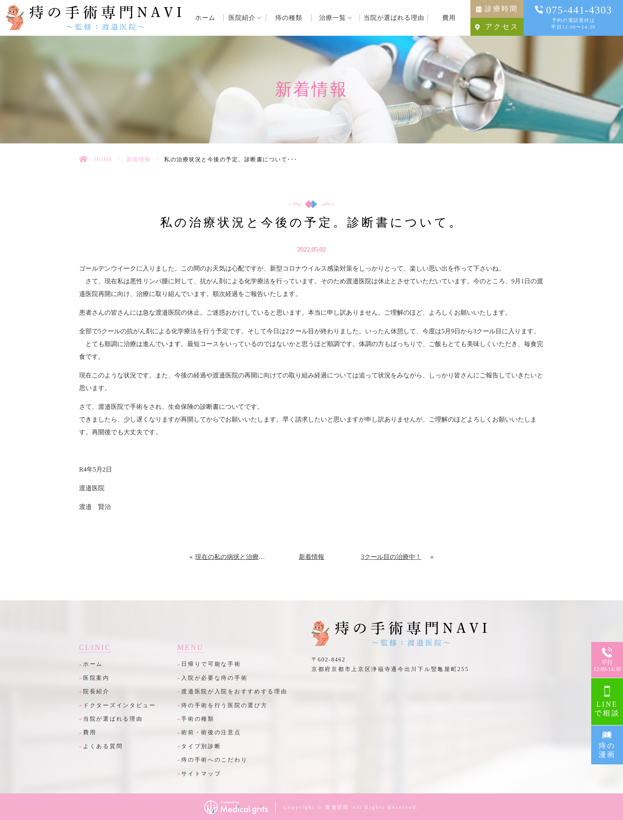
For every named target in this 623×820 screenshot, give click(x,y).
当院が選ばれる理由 (113, 719)
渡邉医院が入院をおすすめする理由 (234, 691)
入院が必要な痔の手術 (214, 678)
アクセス (502, 27)
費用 (89, 732)
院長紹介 (96, 691)
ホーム (93, 664)
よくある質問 (103, 746)
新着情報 (138, 159)
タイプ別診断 (201, 746)
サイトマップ (201, 774)
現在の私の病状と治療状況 (232, 556)
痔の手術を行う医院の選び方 (224, 705)
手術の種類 (198, 719)
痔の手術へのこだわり (214, 760)
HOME (103, 159)
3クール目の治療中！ (391, 556)
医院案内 (96, 678)
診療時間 (502, 9)
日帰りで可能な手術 (211, 664)
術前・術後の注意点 (211, 732)
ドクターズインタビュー (119, 705)
